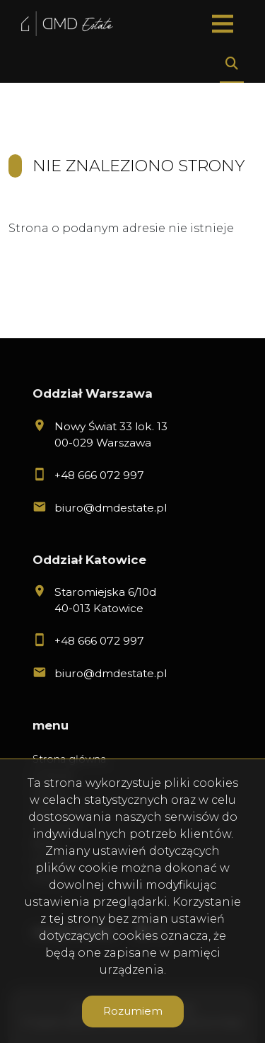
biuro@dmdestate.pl (110, 507)
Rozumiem (133, 1011)
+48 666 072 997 (99, 475)
